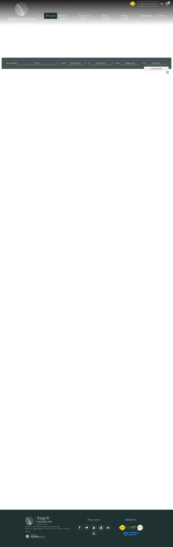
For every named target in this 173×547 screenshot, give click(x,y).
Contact (161, 16)
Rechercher (156, 69)
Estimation (145, 16)
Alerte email (125, 17)
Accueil (50, 16)
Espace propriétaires (148, 4)
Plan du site (28, 529)
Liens (55, 529)
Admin (60, 529)
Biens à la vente (85, 17)
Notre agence (63, 17)
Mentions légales (38, 529)
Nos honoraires (48, 529)
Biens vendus (106, 17)
